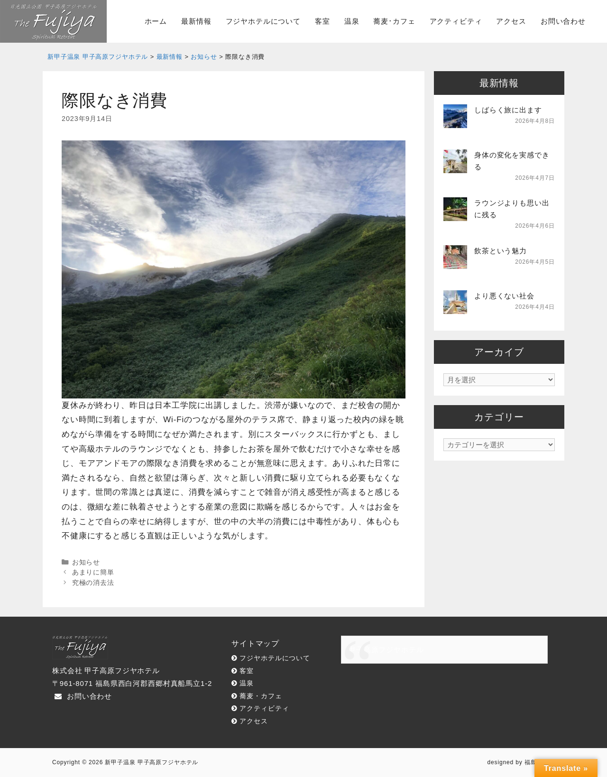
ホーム (156, 21)
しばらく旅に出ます (508, 110)
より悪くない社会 (504, 296)
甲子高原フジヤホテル (386, 650)
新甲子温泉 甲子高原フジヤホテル (151, 762)
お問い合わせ (563, 21)
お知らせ (86, 562)
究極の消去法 (93, 582)
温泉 (351, 21)
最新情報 (196, 21)
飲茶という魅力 (500, 251)
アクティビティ (456, 21)
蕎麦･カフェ (394, 21)
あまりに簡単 (93, 572)
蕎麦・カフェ (260, 696)
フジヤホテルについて (263, 21)
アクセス (511, 21)
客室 (322, 21)
